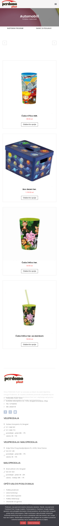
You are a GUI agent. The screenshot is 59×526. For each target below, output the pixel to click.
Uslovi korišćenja (33, 523)
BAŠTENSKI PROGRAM (15, 28)
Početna (25, 19)
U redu (23, 523)
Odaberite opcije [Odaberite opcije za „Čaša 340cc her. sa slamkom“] (29, 345)
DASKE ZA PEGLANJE (44, 28)
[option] (15, 30)
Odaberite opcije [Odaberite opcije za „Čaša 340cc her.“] (29, 271)
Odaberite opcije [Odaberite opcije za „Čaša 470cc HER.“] (29, 124)
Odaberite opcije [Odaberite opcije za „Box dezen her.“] (29, 198)
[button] (55, 4)
